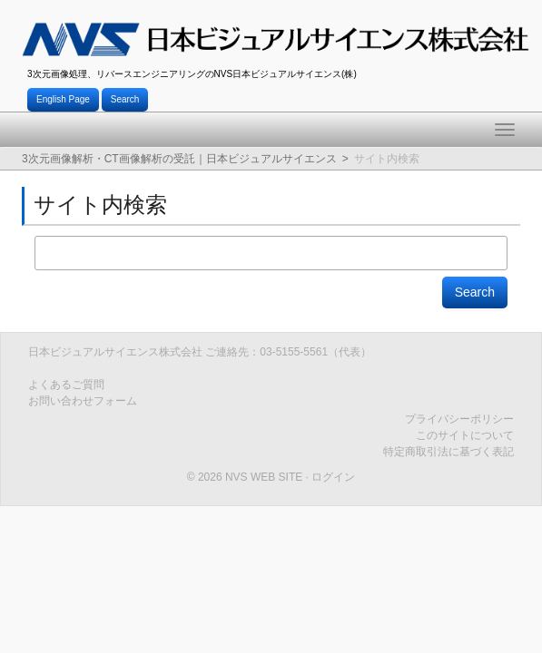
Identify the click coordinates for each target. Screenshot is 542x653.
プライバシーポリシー (459, 419)
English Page (63, 99)
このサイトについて (465, 435)
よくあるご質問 (66, 384)
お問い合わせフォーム (82, 401)
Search (125, 99)
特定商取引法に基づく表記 (448, 451)
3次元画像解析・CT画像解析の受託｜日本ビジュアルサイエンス (179, 158)
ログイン (333, 477)
